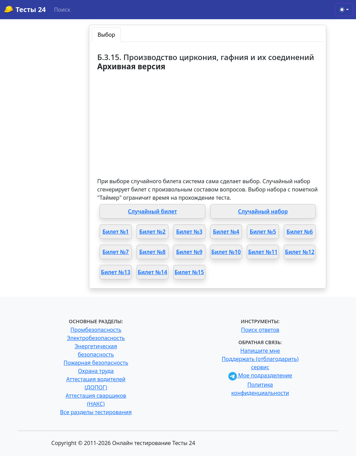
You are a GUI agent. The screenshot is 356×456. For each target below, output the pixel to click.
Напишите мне (260, 350)
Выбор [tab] (106, 34)
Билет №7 (115, 252)
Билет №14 (152, 272)
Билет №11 (263, 252)
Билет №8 (152, 252)
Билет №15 (189, 272)
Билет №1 (115, 231)
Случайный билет (152, 211)
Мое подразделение (260, 375)
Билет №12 (299, 252)
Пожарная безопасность (95, 362)
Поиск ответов (260, 330)
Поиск (62, 9)
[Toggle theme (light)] (344, 9)
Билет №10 (226, 252)
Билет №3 (189, 231)
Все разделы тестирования (95, 412)
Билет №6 (300, 231)
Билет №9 (189, 252)
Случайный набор (263, 211)
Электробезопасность (96, 338)
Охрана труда (96, 371)
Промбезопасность (96, 330)
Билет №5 (263, 231)
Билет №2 (152, 231)
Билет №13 (115, 272)
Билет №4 (226, 231)
